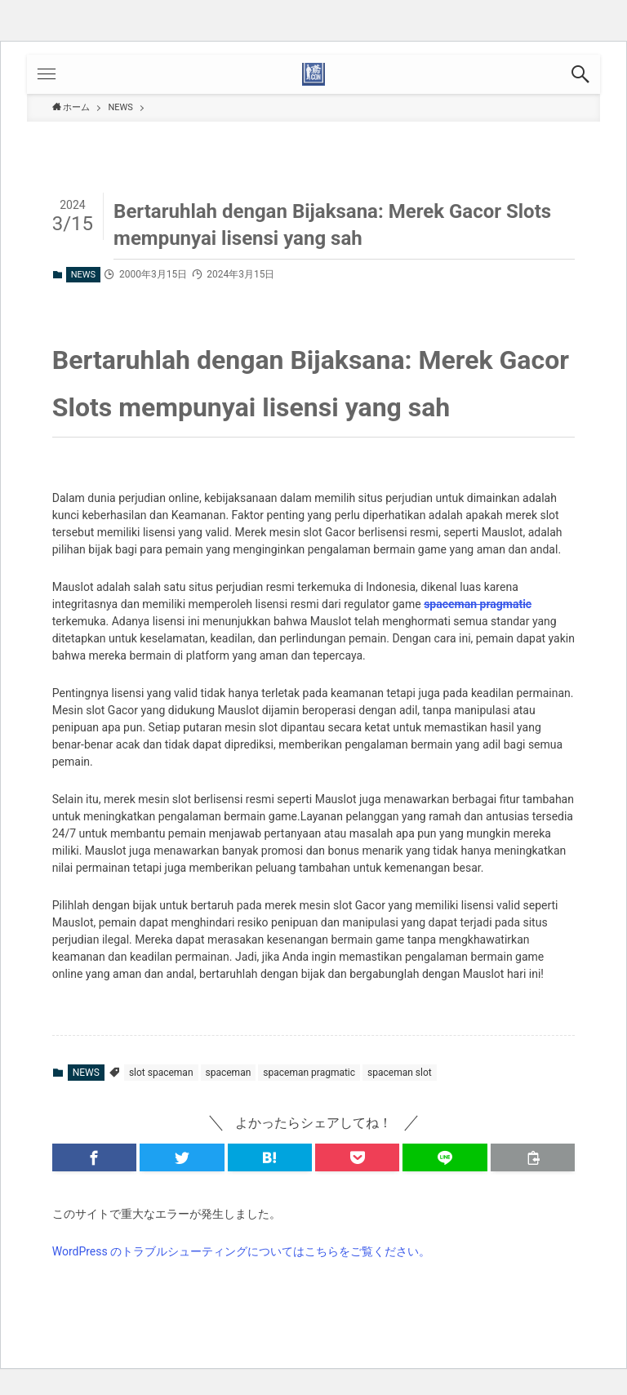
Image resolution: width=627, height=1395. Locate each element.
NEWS (83, 274)
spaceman (228, 1072)
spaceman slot (399, 1072)
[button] (580, 74)
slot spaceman (161, 1072)
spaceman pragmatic (477, 604)
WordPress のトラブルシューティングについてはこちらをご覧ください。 (241, 1251)
